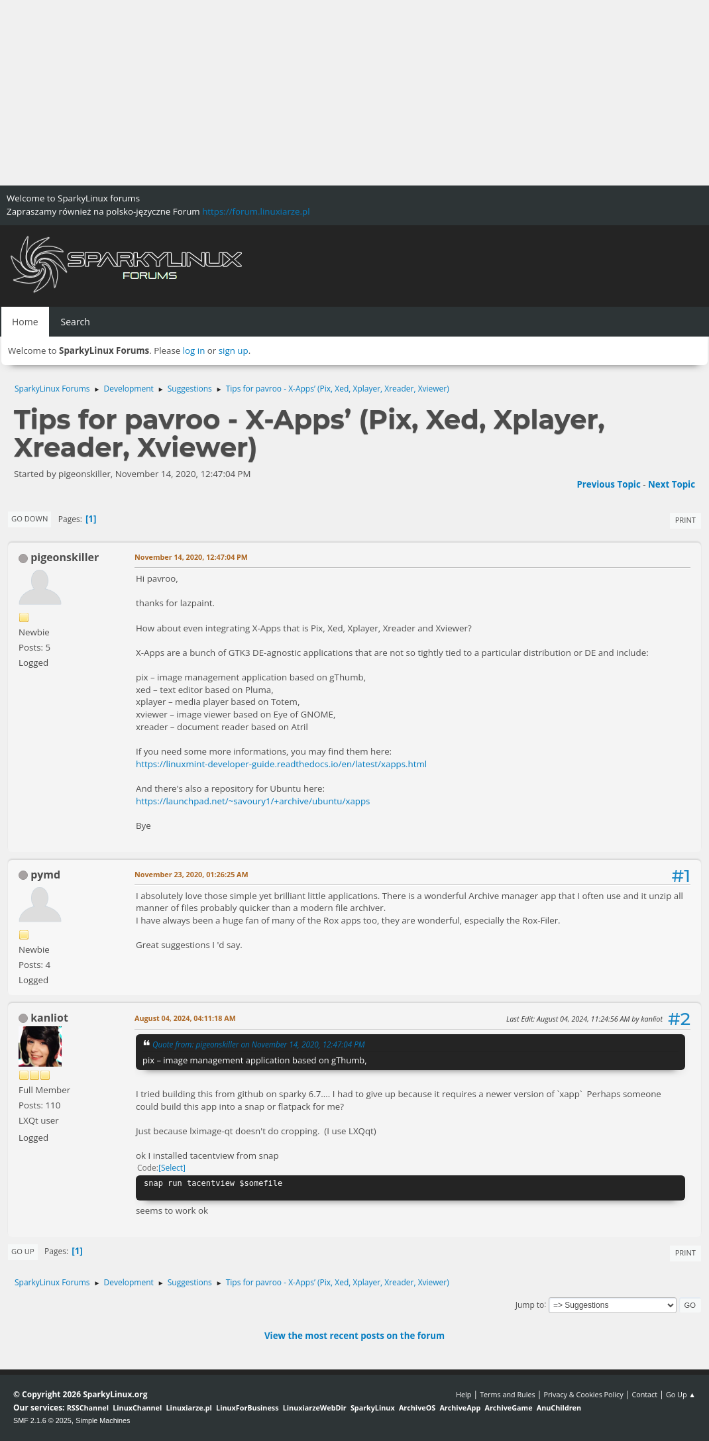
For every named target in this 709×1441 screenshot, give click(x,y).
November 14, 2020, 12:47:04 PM (191, 557)
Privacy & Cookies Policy (583, 1394)
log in (194, 350)
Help (463, 1394)
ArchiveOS (417, 1408)
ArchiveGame (508, 1408)
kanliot (49, 1017)
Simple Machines (103, 1420)
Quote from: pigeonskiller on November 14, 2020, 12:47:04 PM (258, 1044)
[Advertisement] (354, 93)
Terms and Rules (507, 1394)
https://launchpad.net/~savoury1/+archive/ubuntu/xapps (253, 801)
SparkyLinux (373, 1408)
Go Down (29, 518)
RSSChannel (88, 1408)
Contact (644, 1394)
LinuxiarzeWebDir (315, 1408)
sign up (233, 350)
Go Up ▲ (681, 1394)
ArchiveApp (459, 1408)
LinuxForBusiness (247, 1408)
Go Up (22, 1251)
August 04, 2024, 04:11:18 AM (185, 1018)
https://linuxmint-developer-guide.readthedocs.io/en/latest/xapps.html (281, 764)
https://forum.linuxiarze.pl (255, 211)
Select (172, 1167)
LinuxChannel (137, 1408)
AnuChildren (559, 1408)
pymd (45, 874)
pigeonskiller (64, 557)
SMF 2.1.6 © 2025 (42, 1420)
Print (685, 520)
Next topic (671, 484)
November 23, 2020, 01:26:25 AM (191, 874)
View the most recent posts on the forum (354, 1336)
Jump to (530, 1304)
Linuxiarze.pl (189, 1408)
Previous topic (608, 484)
